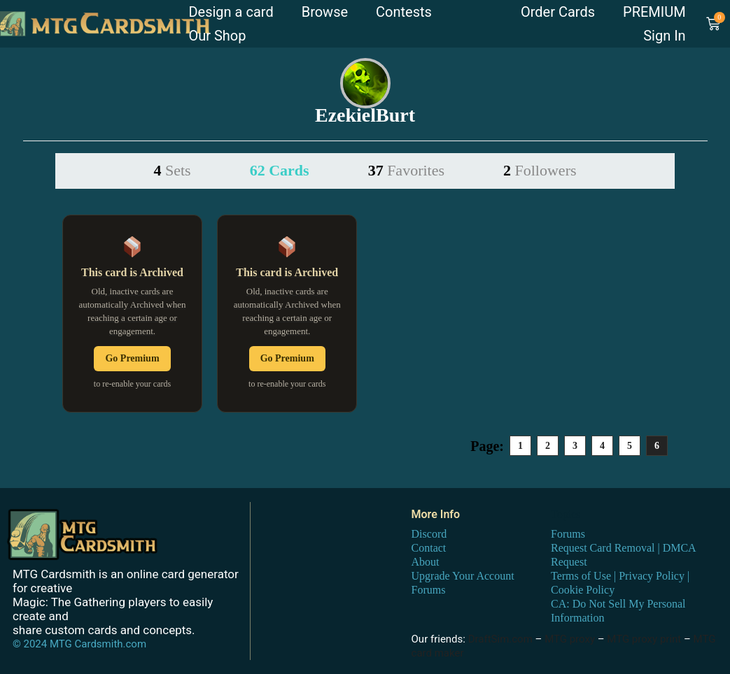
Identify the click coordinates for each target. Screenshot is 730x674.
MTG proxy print (644, 639)
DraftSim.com (500, 639)
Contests (404, 11)
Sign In (664, 35)
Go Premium (132, 358)
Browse (325, 11)
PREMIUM (654, 11)
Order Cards (558, 11)
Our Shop (217, 35)
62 (279, 170)
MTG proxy (570, 639)
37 (406, 170)
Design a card (230, 11)
